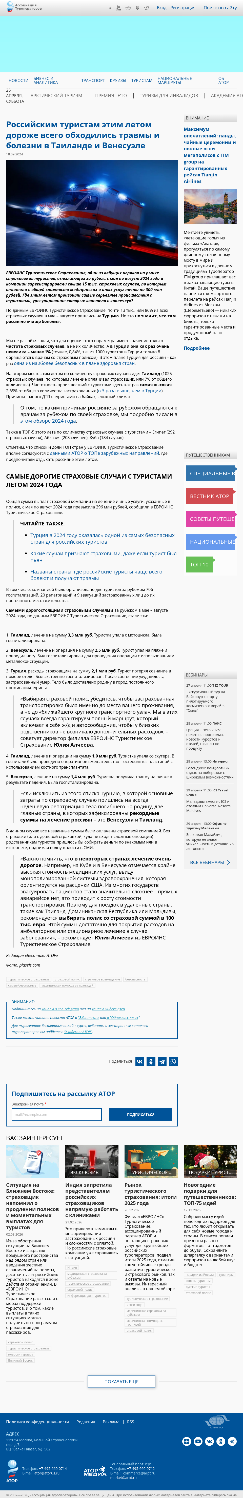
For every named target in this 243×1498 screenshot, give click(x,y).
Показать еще (121, 1376)
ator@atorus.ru (47, 1467)
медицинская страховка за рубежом (87, 1270)
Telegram (149, 8)
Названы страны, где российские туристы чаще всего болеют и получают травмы (96, 572)
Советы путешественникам (211, 498)
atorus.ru (111, 1493)
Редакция (77, 1415)
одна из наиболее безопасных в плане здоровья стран (68, 363)
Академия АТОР (196, 95)
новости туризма (20, 1348)
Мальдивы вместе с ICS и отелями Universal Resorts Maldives (208, 785)
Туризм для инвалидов (145, 95)
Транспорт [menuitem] (93, 80)
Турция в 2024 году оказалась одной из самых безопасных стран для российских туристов (102, 535)
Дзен (113, 8)
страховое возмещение (102, 976)
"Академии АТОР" (78, 1026)
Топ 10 (194, 544)
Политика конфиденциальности (34, 1415)
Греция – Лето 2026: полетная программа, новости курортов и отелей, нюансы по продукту (205, 718)
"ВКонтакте (88, 1013)
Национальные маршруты (211, 521)
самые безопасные (22, 982)
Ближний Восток (20, 1354)
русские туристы (198, 1281)
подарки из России (200, 1269)
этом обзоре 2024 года (48, 419)
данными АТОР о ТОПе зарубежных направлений (99, 451)
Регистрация (186, 8)
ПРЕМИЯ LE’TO (97, 95)
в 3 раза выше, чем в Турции (126, 389)
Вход (165, 8)
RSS (118, 1415)
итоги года (134, 1299)
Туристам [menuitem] (142, 80)
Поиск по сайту (222, 8)
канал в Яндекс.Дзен (108, 1005)
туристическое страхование (28, 976)
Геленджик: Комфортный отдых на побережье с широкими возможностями (210, 752)
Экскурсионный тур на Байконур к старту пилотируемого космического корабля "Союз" (205, 680)
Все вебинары (205, 842)
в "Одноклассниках (122, 1013)
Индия (72, 1262)
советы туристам (198, 1275)
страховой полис (67, 976)
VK (131, 8)
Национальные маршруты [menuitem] (175, 80)
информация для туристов (86, 1290)
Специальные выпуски (209, 452)
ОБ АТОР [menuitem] (223, 80)
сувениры (226, 1269)
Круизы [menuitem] (118, 80)
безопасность (135, 976)
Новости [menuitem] (18, 80)
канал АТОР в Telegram (60, 1005)
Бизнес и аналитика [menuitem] (45, 80)
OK (141, 8)
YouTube (122, 8)
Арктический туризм (51, 95)
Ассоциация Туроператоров (28, 7)
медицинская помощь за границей (67, 982)
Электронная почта (28, 1098)
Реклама (100, 1415)
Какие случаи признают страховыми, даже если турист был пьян (103, 554)
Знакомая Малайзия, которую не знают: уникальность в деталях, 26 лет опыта (210, 821)
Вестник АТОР (200, 475)
